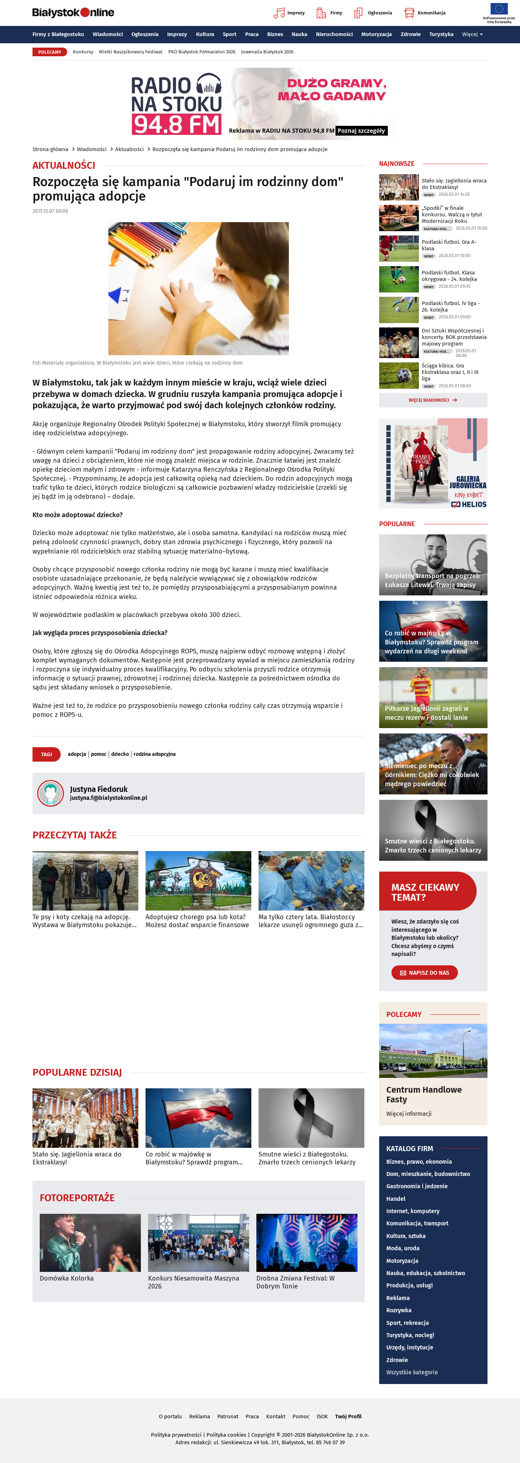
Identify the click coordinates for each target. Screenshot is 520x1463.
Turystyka (441, 34)
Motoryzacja (376, 34)
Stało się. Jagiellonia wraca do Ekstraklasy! (77, 1158)
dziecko (120, 754)
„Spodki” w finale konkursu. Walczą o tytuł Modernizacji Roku (452, 214)
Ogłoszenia (373, 13)
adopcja (77, 754)
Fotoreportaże (77, 1197)
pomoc (99, 754)
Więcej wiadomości (429, 400)
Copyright (263, 1435)
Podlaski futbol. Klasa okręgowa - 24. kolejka (449, 275)
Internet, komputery (412, 1211)
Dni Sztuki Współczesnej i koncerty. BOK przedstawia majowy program (454, 337)
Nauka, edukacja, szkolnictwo (425, 1273)
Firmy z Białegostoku (58, 34)
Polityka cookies (226, 1435)
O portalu (170, 1416)
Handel (396, 1198)
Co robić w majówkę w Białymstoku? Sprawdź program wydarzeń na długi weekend (192, 1158)
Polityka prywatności (176, 1435)
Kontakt (275, 1416)
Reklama (398, 1298)
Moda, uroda (403, 1248)
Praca (252, 34)
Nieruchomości (334, 34)
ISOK (322, 1416)
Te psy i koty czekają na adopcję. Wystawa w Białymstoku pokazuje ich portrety (82, 921)
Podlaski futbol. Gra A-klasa (449, 245)
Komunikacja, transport (417, 1223)
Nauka (299, 34)
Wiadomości (108, 34)
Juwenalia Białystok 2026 (267, 51)
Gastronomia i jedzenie (417, 1186)
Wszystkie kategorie (412, 1372)
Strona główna (50, 149)
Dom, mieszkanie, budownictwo (428, 1174)
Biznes (275, 34)
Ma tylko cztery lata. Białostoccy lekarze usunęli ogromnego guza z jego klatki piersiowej (308, 921)
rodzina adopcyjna (155, 754)
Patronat (227, 1416)
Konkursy (83, 51)
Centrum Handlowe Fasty (424, 1094)
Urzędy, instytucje (409, 1347)
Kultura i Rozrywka (438, 229)
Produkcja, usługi (409, 1285)
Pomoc (300, 1416)
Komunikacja (425, 13)
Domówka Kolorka (67, 1278)
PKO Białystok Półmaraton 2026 (201, 51)
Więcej (472, 34)
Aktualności (129, 149)
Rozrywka (399, 1310)
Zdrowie (411, 34)
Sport (230, 34)
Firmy (329, 13)
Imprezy (289, 13)
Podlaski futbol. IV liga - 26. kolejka (451, 306)
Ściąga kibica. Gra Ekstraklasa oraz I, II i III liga (450, 372)
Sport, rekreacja (407, 1322)
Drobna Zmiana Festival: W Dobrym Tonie (295, 1282)
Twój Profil (348, 1416)
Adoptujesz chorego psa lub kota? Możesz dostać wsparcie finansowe (197, 921)
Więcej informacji (409, 1113)
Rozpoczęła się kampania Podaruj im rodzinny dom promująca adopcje (240, 149)
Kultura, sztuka (406, 1236)
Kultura (205, 34)
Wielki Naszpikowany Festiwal (130, 51)
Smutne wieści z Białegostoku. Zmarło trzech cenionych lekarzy (307, 1158)
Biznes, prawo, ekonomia (419, 1161)
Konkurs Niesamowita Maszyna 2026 (193, 1282)
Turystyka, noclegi (410, 1335)
